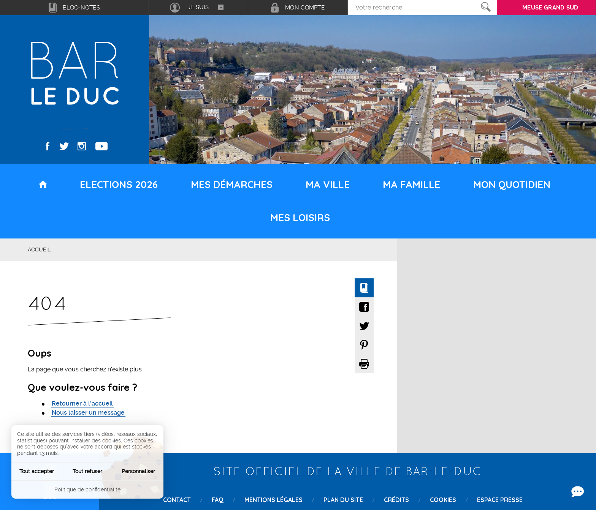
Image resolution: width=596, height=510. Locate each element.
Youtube (101, 146)
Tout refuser (87, 471)
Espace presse (500, 500)
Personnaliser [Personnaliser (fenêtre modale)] (138, 471)
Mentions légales (273, 500)
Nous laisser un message (88, 412)
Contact (177, 500)
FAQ (218, 500)
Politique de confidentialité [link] (87, 489)
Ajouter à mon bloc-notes (364, 287)
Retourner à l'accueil (82, 403)
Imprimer (364, 363)
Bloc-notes (81, 7)
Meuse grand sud (550, 7)
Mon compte (305, 7)
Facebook (48, 146)
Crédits (396, 500)
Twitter (64, 146)
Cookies (443, 500)
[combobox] (198, 7)
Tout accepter (36, 471)
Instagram (82, 146)
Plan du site (343, 500)
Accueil (39, 249)
